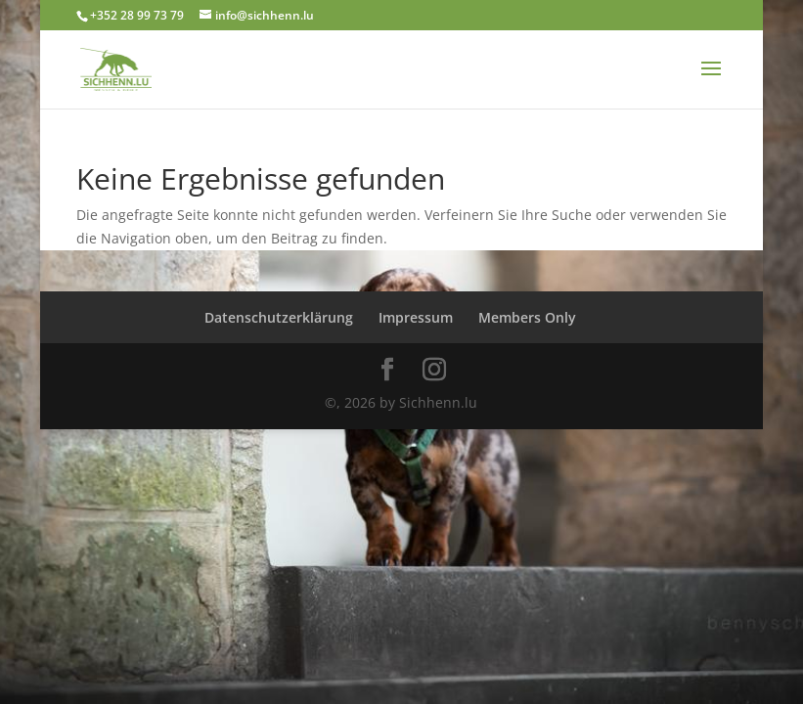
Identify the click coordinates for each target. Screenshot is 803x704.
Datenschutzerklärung (278, 317)
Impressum (416, 317)
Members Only (527, 317)
